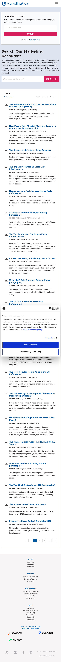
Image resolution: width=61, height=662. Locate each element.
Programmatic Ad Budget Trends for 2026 (30, 521)
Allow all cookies (30, 345)
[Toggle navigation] (56, 3)
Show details (49, 338)
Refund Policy (30, 612)
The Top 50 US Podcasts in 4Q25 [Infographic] (32, 485)
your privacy (34, 40)
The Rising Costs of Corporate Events (27, 504)
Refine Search (8, 97)
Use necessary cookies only (30, 352)
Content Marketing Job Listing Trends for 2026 (32, 258)
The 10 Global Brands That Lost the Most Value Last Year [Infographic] (32, 105)
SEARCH (51, 79)
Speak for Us (30, 598)
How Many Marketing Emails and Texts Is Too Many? (32, 419)
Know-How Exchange (30, 610)
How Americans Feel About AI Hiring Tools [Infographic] (30, 192)
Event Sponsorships (30, 594)
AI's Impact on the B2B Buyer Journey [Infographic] (28, 213)
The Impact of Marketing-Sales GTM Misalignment (27, 168)
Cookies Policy (30, 619)
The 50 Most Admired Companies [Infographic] (26, 303)
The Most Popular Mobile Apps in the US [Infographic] (29, 373)
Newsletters (30, 567)
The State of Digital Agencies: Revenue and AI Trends (32, 443)
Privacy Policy (30, 617)
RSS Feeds (30, 564)
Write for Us (30, 596)
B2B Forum (30, 581)
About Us (30, 562)
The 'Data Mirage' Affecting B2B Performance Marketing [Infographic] (32, 394)
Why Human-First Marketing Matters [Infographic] (27, 464)
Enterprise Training (30, 579)
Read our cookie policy (32, 330)
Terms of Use (30, 615)
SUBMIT (30, 34)
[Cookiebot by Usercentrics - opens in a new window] (49, 308)
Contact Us (30, 608)
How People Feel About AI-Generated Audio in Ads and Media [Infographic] (32, 127)
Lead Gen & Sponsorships (30, 591)
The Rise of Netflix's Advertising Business (30, 150)
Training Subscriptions (30, 577)
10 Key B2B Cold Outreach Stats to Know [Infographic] (29, 281)
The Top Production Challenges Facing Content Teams (28, 235)
